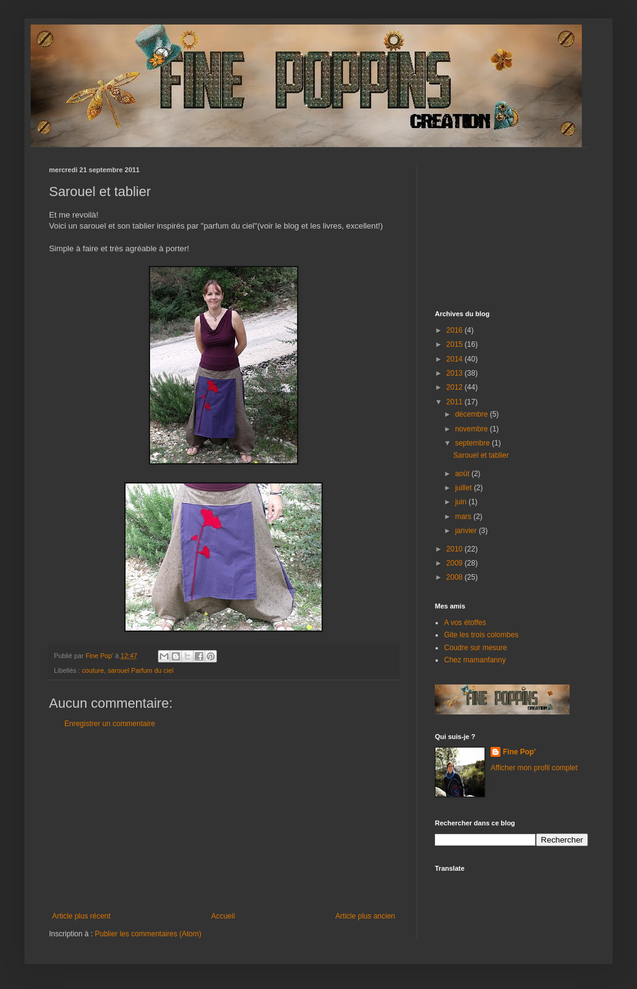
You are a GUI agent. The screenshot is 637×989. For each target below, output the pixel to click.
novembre (472, 429)
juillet (464, 487)
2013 (456, 373)
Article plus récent (81, 916)
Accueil (223, 916)
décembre (472, 414)
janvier (467, 530)
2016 (456, 330)
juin (462, 502)
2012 (456, 387)
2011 (456, 402)
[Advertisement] (223, 819)
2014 (456, 359)
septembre (473, 443)
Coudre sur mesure (475, 647)
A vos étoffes (465, 622)
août (463, 473)
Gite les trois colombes (481, 635)
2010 (456, 549)
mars (464, 516)
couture (93, 670)
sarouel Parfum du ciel (140, 670)
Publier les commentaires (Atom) (148, 934)
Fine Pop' (519, 752)
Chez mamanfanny (475, 660)
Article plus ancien (365, 916)
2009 (456, 563)
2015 (456, 344)
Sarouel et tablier (481, 455)
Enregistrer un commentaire (109, 723)
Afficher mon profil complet (534, 768)
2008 (456, 577)
